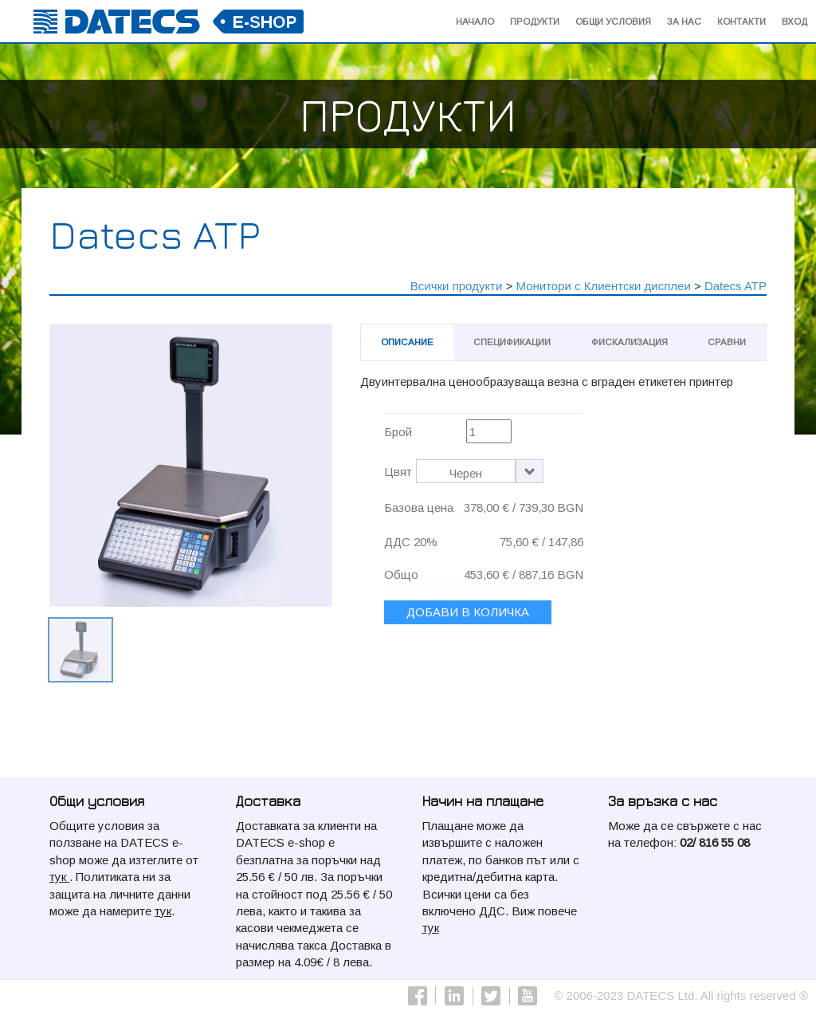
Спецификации (512, 342)
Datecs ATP (735, 286)
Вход (794, 21)
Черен (465, 473)
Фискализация (629, 342)
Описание (407, 342)
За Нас (684, 21)
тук (59, 876)
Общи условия (613, 21)
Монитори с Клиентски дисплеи (603, 286)
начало (475, 21)
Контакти (741, 21)
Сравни (727, 342)
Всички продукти (456, 286)
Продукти (534, 21)
